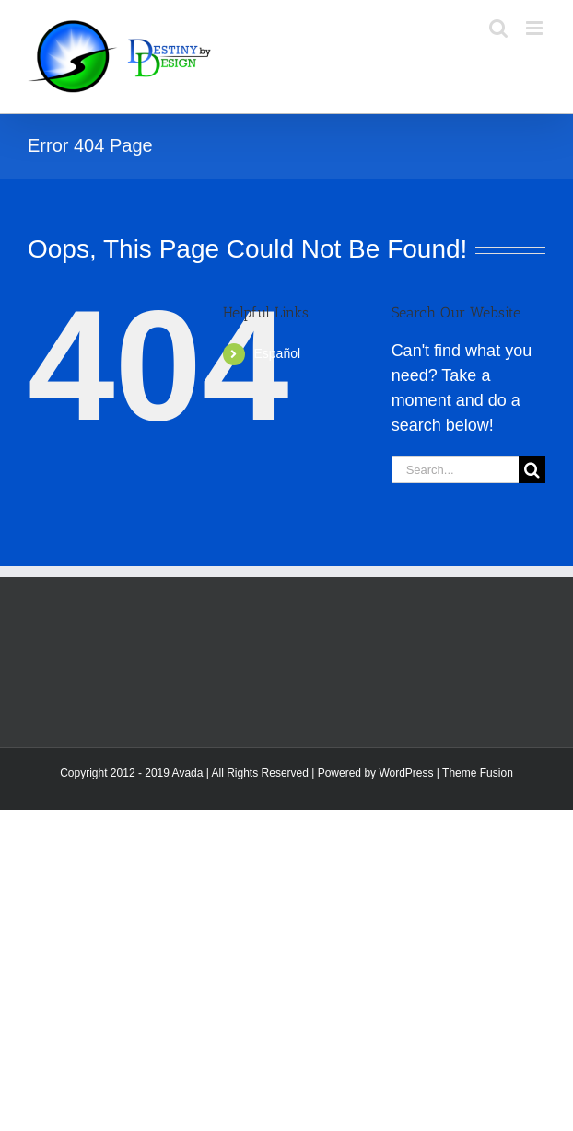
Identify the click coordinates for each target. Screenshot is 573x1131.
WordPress (406, 773)
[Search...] (455, 469)
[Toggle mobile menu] (535, 28)
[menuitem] (309, 354)
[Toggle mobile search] (498, 28)
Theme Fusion (477, 773)
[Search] (532, 469)
